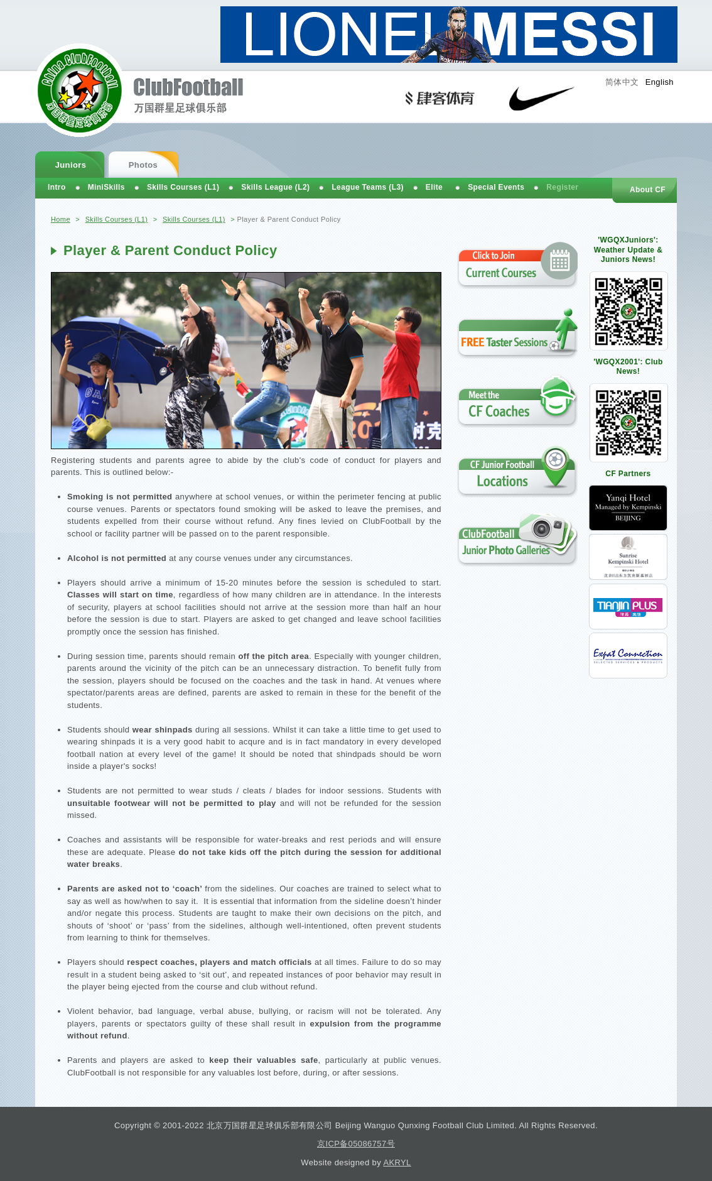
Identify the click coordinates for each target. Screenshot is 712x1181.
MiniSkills (106, 187)
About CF (648, 189)
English (659, 82)
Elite (434, 187)
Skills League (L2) (275, 187)
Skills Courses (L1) (116, 219)
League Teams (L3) (367, 187)
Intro (57, 187)
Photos (143, 165)
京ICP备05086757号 (356, 1143)
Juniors (71, 165)
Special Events (496, 187)
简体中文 (622, 82)
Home (60, 219)
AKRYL (397, 1162)
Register (562, 187)
